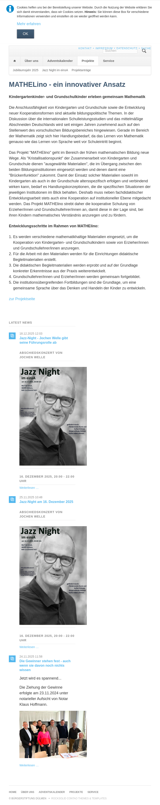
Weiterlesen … (29, 487)
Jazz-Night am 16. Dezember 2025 (46, 502)
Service (108, 61)
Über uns (31, 61)
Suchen (144, 51)
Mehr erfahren (29, 24)
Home (14, 61)
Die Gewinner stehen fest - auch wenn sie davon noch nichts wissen (45, 665)
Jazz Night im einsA (55, 70)
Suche (146, 48)
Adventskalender (60, 61)
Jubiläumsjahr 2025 (25, 70)
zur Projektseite (22, 299)
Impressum (104, 48)
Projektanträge (81, 70)
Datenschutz (126, 48)
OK (25, 34)
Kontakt (85, 48)
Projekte (88, 61)
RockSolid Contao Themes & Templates (79, 798)
